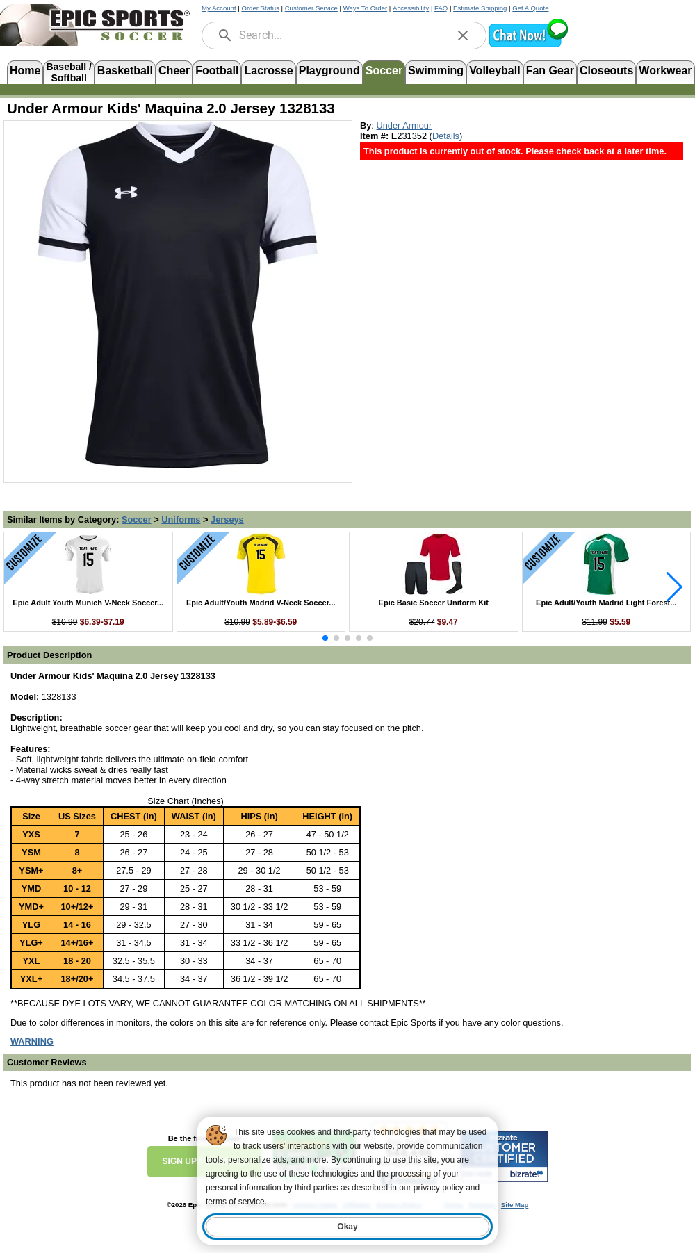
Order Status (260, 8)
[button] (528, 45)
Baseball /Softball (68, 71)
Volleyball (495, 70)
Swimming (436, 70)
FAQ (441, 8)
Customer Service (311, 8)
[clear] (463, 35)
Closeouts (606, 70)
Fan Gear (550, 70)
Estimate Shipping (480, 8)
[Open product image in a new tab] (178, 294)
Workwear (665, 70)
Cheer (174, 70)
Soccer (384, 70)
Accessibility (411, 8)
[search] (225, 35)
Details (445, 136)
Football (216, 70)
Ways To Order (365, 8)
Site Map (514, 1205)
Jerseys (227, 519)
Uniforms (180, 519)
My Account (219, 8)
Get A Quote (530, 8)
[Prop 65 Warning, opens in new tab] (32, 1041)
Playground (329, 70)
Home (25, 70)
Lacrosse (268, 70)
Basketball (125, 70)
